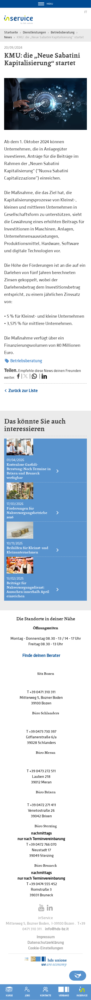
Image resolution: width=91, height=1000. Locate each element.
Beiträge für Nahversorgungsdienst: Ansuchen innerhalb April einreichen (33, 589)
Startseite (11, 32)
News (8, 37)
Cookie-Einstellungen (45, 948)
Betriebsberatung (62, 32)
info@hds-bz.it (57, 929)
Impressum (46, 937)
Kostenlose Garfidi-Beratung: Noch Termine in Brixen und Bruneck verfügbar (33, 471)
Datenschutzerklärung (45, 942)
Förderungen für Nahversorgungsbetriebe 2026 (33, 512)
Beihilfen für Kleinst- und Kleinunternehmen (33, 550)
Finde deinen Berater (41, 655)
